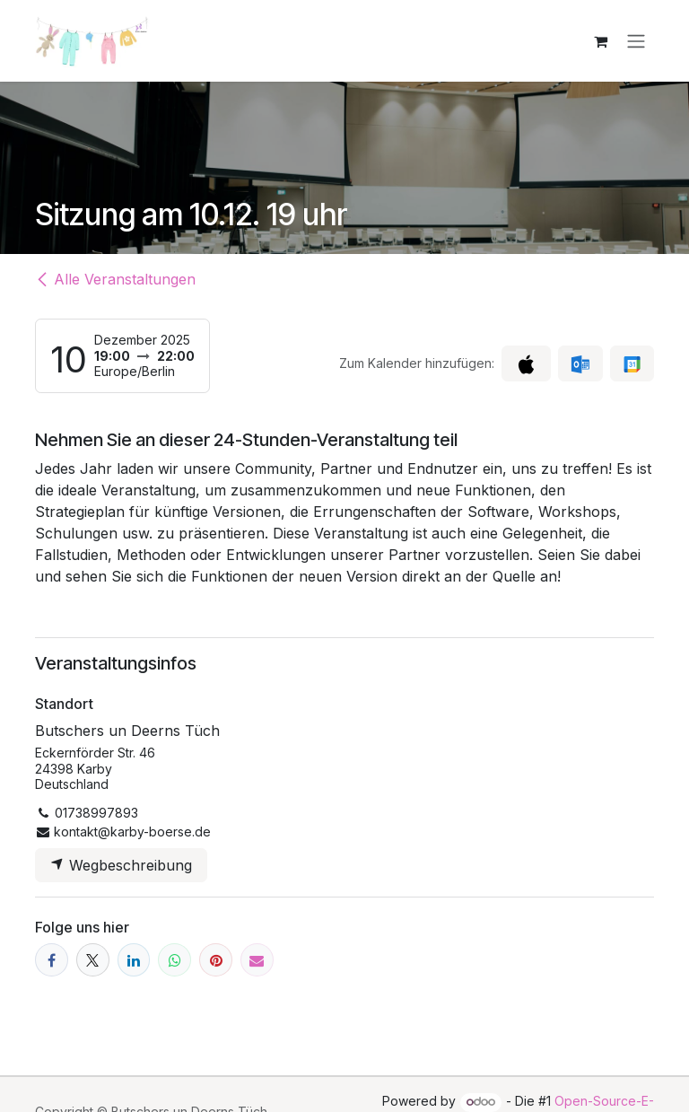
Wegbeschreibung (121, 866)
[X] (92, 960)
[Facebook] (51, 960)
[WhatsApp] (174, 960)
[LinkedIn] (134, 960)
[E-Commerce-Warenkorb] (600, 41)
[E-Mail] (257, 960)
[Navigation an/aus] (636, 41)
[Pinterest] (215, 960)
